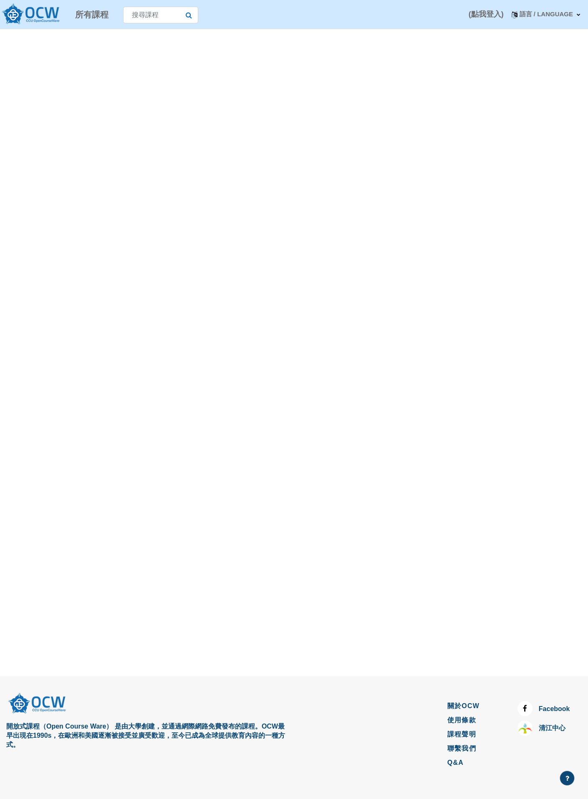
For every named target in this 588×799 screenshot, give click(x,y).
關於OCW (463, 705)
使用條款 (461, 720)
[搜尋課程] (160, 15)
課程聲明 (461, 734)
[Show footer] (567, 778)
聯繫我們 (461, 748)
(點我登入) (486, 14)
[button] (546, 14)
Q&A (455, 762)
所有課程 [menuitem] (92, 14)
